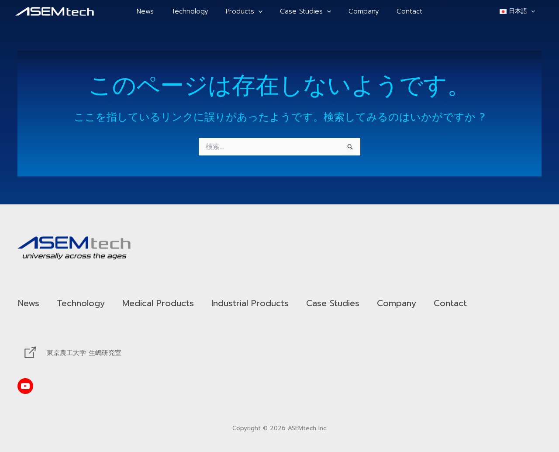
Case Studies (303, 11)
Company (357, 11)
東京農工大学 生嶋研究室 (84, 353)
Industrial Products (274, 303)
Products (246, 11)
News (156, 11)
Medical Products (173, 303)
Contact (398, 11)
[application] (260, 11)
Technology (196, 11)
